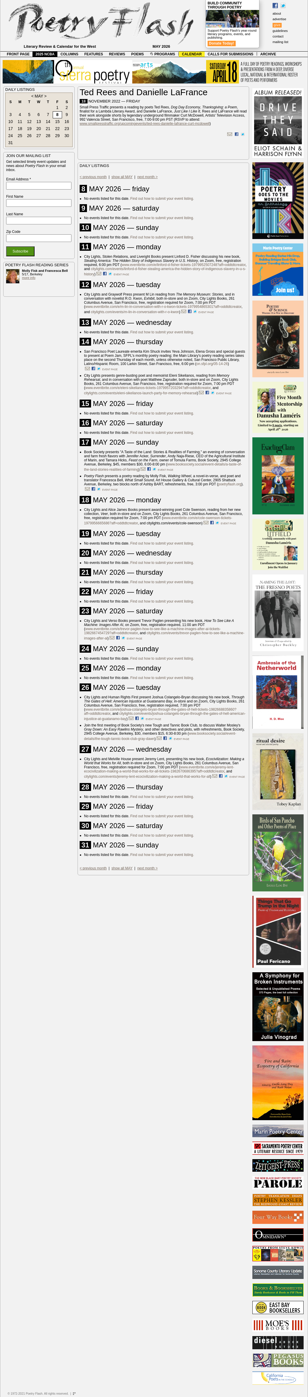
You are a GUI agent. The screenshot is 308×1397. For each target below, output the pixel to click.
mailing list (280, 42)
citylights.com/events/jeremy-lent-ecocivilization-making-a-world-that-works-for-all (147, 777)
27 (38, 135)
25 (20, 135)
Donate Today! (221, 43)
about (277, 13)
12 (29, 121)
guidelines (280, 31)
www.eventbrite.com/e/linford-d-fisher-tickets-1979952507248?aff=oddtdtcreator (184, 265)
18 (20, 128)
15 (57, 121)
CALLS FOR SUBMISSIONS (230, 54)
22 (57, 128)
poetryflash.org (229, 484)
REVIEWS (117, 54)
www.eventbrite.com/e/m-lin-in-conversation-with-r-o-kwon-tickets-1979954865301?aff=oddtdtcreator (163, 307)
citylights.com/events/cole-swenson (174, 523)
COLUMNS (69, 54)
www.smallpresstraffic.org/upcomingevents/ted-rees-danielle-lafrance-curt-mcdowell (145, 124)
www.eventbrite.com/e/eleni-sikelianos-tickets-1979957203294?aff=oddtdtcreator (148, 388)
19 (29, 128)
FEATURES (93, 54)
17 (10, 128)
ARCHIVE (268, 54)
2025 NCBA (45, 54)
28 (48, 135)
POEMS (137, 54)
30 (66, 135)
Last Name (14, 214)
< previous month (93, 177)
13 (38, 121)
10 (10, 121)
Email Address (18, 179)
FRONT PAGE (18, 54)
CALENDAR (192, 54)
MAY (39, 96)
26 (29, 135)
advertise (279, 19)
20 (38, 128)
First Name (14, 196)
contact (278, 36)
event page (121, 274)
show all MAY (122, 177)
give (277, 25)
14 (48, 121)
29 (57, 135)
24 (10, 135)
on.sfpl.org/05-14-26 (212, 364)
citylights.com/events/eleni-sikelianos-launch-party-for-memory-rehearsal (140, 393)
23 (66, 128)
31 (10, 142)
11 (20, 121)
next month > (147, 177)
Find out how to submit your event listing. (162, 199)
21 (48, 128)
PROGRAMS (162, 54)
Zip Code (13, 231)
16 (66, 121)
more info (28, 277)
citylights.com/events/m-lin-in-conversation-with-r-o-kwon (135, 312)
